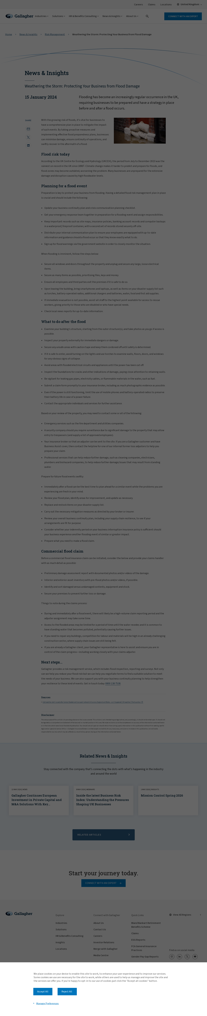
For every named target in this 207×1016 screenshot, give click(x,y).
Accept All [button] (42, 991)
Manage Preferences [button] (47, 1003)
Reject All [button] (66, 991)
